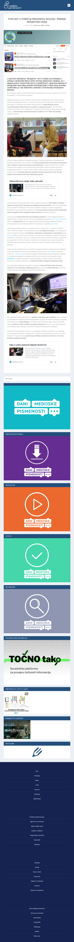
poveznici (54, 224)
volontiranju (19, 254)
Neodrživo (10, 258)
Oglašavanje (37, 799)
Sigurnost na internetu (37, 821)
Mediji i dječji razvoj (37, 826)
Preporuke (37, 876)
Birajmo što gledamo (37, 890)
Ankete (37, 931)
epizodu (9, 235)
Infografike (37, 922)
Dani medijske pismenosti (37, 908)
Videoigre (37, 794)
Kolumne (37, 886)
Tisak (37, 785)
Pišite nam (37, 936)
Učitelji (47, 25)
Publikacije (37, 927)
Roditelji (37, 863)
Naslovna (37, 25)
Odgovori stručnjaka (37, 881)
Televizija (37, 776)
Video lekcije (37, 917)
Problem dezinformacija (37, 817)
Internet (37, 789)
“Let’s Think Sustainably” (59, 219)
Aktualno (37, 844)
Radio (42, 25)
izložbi (49, 252)
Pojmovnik (37, 840)
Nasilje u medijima (37, 831)
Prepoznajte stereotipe (37, 835)
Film (37, 771)
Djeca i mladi (37, 872)
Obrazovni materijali (37, 913)
